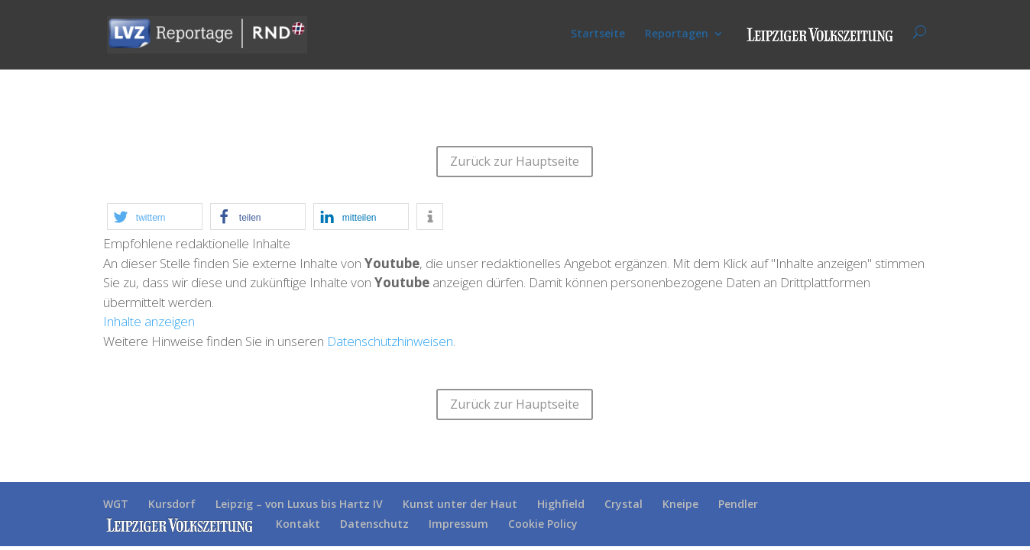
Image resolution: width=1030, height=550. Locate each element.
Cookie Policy (543, 523)
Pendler (738, 504)
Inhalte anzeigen (149, 321)
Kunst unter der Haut (460, 504)
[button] (154, 216)
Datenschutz (374, 523)
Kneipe (680, 504)
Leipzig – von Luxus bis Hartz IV (299, 504)
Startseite (598, 34)
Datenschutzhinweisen (390, 341)
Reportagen (676, 34)
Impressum (458, 523)
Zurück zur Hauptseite (514, 161)
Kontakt (298, 523)
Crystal (623, 504)
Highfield (561, 504)
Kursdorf (172, 504)
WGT (115, 504)
